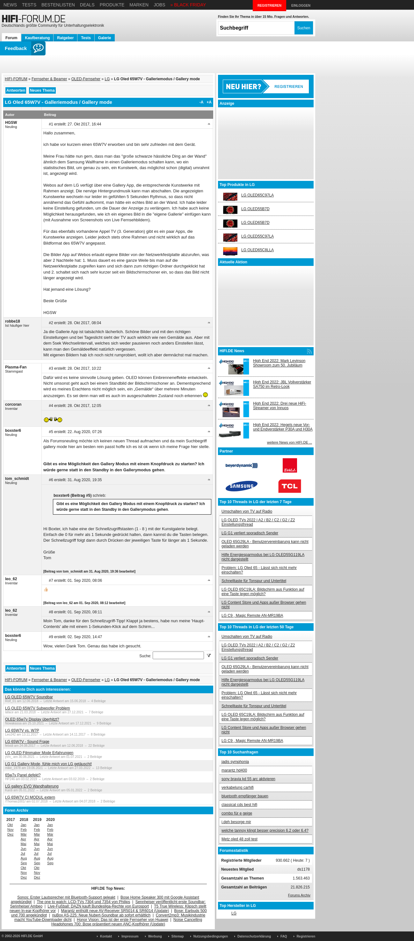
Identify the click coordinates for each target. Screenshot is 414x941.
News (10, 4)
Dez (10, 834)
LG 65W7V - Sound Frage (27, 741)
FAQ (283, 936)
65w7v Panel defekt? (22, 775)
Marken (139, 4)
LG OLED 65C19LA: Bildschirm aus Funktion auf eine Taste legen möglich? (263, 591)
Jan (23, 825)
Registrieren (306, 936)
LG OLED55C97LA (257, 236)
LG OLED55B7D (255, 209)
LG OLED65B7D (255, 222)
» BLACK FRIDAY (188, 4)
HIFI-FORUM (16, 79)
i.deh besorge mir (236, 822)
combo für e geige (237, 813)
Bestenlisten (58, 4)
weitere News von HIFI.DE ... (289, 442)
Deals (87, 4)
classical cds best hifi (239, 804)
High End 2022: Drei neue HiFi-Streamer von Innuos (279, 405)
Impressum (129, 936)
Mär (24, 834)
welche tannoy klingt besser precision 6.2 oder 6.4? (265, 830)
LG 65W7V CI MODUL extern (30, 797)
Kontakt (106, 936)
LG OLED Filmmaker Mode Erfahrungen (39, 753)
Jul (23, 853)
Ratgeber (65, 38)
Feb (24, 829)
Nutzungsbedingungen (210, 936)
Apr (23, 839)
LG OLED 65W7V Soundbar (29, 697)
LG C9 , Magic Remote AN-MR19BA (252, 615)
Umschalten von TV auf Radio (247, 511)
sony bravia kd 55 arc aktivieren (248, 779)
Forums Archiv (299, 895)
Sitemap (177, 936)
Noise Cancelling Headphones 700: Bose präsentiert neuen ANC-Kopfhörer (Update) (126, 921)
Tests (29, 4)
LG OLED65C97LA (257, 195)
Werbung (155, 936)
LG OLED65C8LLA (257, 250)
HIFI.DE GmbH (32, 936)
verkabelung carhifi (238, 787)
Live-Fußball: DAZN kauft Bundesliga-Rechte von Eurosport (98, 906)
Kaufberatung (37, 38)
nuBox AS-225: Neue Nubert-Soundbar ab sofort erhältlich (101, 915)
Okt (10, 825)
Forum (11, 38)
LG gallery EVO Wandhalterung (32, 786)
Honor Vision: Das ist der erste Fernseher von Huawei (122, 919)
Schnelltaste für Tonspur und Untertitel (254, 581)
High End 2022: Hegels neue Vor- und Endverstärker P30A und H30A (283, 427)
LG (107, 79)
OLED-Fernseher (85, 79)
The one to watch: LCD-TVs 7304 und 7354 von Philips (83, 902)
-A (202, 102)
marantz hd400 (234, 770)
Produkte (112, 4)
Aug (24, 858)
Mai (23, 844)
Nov (10, 829)
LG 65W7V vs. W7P (22, 730)
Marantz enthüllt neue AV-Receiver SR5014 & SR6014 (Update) (115, 911)
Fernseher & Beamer (49, 79)
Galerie (104, 38)
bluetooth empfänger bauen (245, 796)
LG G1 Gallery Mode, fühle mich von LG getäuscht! (48, 764)
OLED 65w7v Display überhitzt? (32, 719)
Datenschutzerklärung (254, 936)
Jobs (159, 4)
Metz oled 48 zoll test (240, 839)
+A (209, 102)
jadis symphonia (235, 761)
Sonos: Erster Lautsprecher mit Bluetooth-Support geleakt (66, 897)
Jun (23, 849)
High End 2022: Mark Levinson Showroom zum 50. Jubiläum (279, 363)
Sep (24, 863)
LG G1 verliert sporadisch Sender (250, 533)
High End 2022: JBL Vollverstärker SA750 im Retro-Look (282, 384)
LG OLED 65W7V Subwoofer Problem (37, 708)
